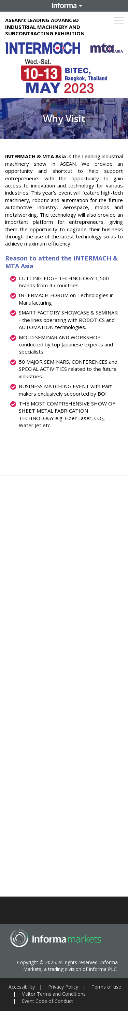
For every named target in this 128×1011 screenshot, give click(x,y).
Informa (64, 5)
